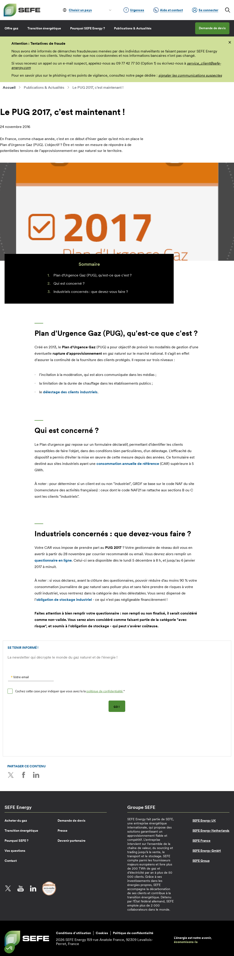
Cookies (102, 933)
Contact (11, 860)
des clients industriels (70, 392)
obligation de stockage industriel (64, 599)
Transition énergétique (44, 28)
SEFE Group (201, 860)
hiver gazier (97, 138)
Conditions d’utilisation (73, 933)
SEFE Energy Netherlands (210, 830)
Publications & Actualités (133, 28)
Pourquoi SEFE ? (16, 840)
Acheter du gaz (16, 820)
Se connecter (205, 10)
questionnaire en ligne (53, 560)
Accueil (9, 87)
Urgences (133, 10)
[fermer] (229, 42)
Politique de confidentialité (133, 933)
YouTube (20, 888)
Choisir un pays (80, 10)
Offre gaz (11, 28)
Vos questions (15, 850)
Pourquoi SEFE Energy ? (87, 28)
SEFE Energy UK (204, 820)
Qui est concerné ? (69, 283)
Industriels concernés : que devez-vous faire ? (90, 291)
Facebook (23, 774)
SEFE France (201, 840)
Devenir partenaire (71, 840)
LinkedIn (35, 774)
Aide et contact (168, 10)
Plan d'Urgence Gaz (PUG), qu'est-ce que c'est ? (92, 275)
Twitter (10, 774)
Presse (62, 830)
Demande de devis (212, 28)
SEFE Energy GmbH (206, 850)
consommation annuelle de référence (127, 463)
